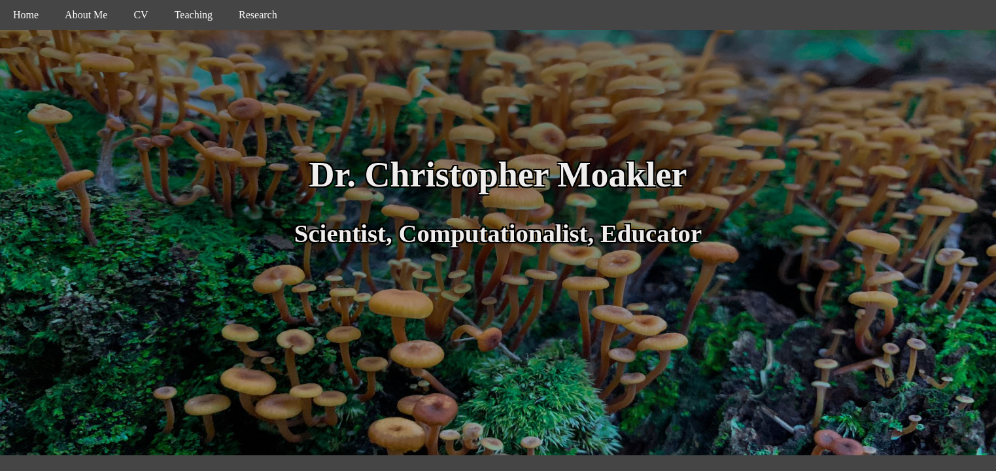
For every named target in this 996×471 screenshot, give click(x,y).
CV (140, 14)
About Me (86, 14)
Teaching (194, 14)
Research (258, 14)
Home (26, 14)
